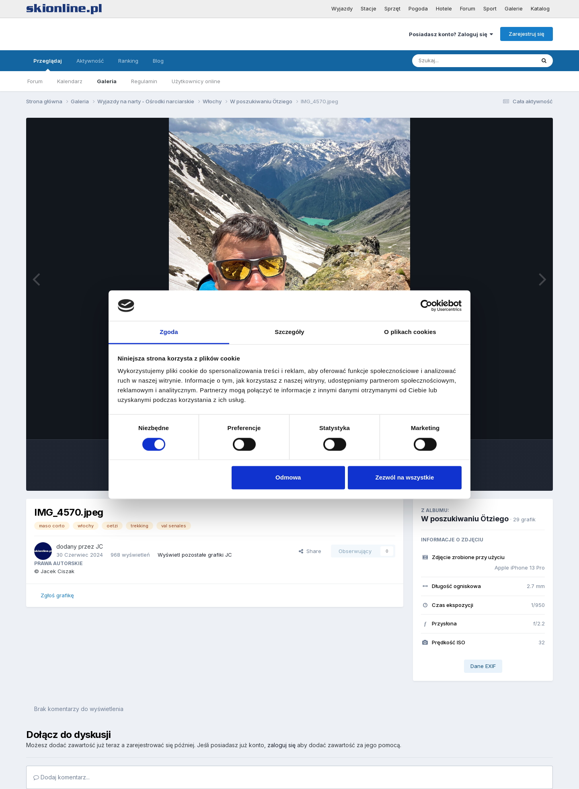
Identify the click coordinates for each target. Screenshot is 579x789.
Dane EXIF (483, 666)
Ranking (128, 60)
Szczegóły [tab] (289, 332)
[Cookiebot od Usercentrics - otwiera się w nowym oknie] (426, 305)
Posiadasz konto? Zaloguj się (451, 34)
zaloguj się (281, 745)
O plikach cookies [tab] (410, 332)
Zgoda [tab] (169, 332)
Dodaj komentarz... (61, 777)
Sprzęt (392, 8)
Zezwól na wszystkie (404, 477)
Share (310, 551)
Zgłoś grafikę (57, 595)
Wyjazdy (342, 8)
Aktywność (90, 60)
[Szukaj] (454, 60)
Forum (467, 8)
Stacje (368, 8)
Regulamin (144, 81)
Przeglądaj (47, 64)
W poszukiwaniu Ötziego (465, 518)
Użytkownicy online (196, 81)
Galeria (107, 81)
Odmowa (288, 477)
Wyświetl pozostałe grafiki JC (195, 554)
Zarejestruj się (526, 34)
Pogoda (418, 8)
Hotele (444, 8)
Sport (490, 8)
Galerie (514, 8)
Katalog (540, 8)
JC (99, 546)
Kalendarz (69, 81)
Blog (158, 60)
